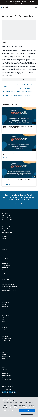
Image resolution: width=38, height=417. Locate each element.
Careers (3, 360)
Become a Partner (5, 332)
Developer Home (5, 261)
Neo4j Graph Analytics (6, 217)
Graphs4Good (5, 358)
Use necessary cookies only (27, 414)
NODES (3, 319)
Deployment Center (6, 265)
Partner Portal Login (6, 340)
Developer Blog (5, 267)
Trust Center (4, 369)
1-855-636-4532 (7, 375)
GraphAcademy (5, 273)
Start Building (19, 203)
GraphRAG (4, 323)
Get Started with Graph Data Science (9, 286)
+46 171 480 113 (8, 377)
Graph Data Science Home (7, 282)
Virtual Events (5, 271)
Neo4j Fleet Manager (6, 221)
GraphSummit (4, 317)
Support (3, 367)
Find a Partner (5, 329)
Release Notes (5, 276)
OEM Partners (5, 336)
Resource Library (5, 302)
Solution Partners (5, 334)
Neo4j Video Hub (5, 313)
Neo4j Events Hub (5, 315)
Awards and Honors (6, 356)
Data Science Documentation (8, 284)
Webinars (3, 321)
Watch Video (6, 131)
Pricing (3, 230)
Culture (3, 362)
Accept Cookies (27, 410)
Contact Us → (5, 373)
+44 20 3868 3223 (7, 379)
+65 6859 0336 (9, 384)
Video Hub (5, 12)
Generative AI (4, 240)
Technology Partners (6, 338)
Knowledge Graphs (6, 242)
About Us (4, 352)
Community (4, 269)
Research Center (5, 308)
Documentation (5, 263)
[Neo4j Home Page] (4, 7)
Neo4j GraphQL (5, 228)
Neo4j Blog (4, 304)
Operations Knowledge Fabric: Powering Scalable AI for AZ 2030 (17, 88)
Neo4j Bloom (4, 223)
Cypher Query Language (7, 226)
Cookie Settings (8, 405)
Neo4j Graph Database (6, 215)
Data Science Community (7, 288)
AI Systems (4, 238)
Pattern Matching (5, 245)
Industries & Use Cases (6, 247)
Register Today (19, 3)
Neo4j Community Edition (7, 232)
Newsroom (4, 354)
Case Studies (4, 249)
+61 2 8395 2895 (9, 386)
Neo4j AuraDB (5, 213)
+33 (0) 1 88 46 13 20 (9, 381)
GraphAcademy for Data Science (9, 290)
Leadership (4, 365)
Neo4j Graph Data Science (7, 219)
